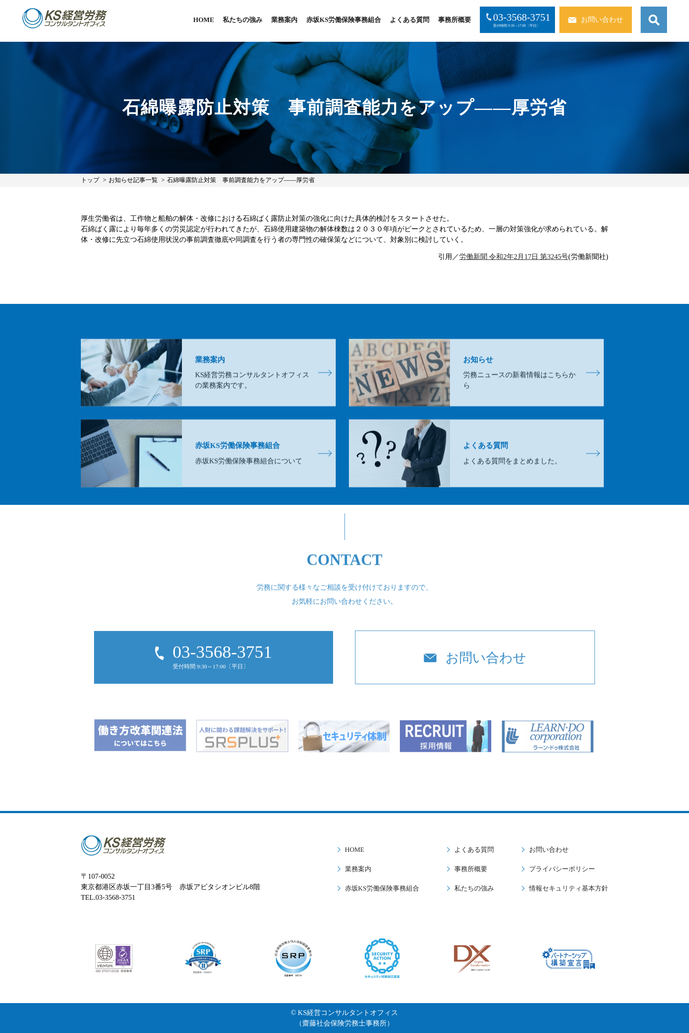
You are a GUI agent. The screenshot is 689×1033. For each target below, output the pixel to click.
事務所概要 (454, 19)
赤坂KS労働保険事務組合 (343, 19)
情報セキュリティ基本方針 (568, 888)
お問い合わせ (549, 849)
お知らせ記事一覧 (133, 180)
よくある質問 (409, 19)
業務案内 (284, 19)
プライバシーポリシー (562, 868)
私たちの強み (242, 19)
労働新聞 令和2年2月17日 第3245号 (513, 256)
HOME (203, 19)
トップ (90, 180)
